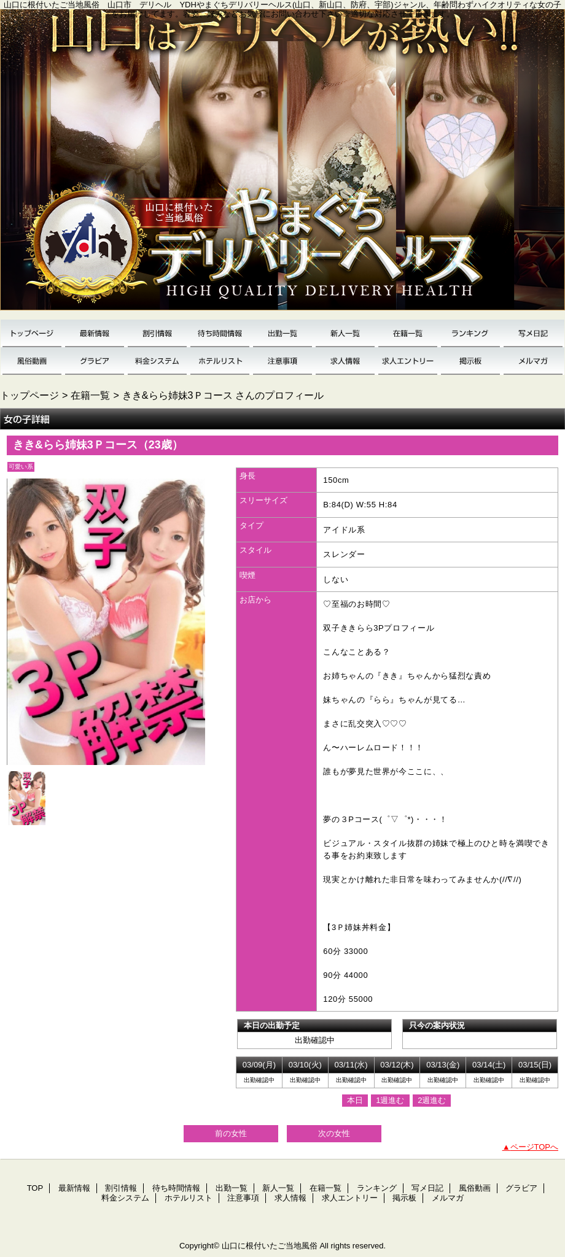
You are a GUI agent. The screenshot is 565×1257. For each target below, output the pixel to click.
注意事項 (282, 361)
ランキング (470, 333)
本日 (355, 1100)
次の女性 (334, 1133)
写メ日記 (533, 333)
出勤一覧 (282, 333)
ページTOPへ (534, 1146)
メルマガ (533, 361)
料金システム (157, 361)
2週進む (432, 1100)
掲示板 (470, 361)
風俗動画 (32, 361)
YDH (282, 164)
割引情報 (157, 333)
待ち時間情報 (220, 333)
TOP (32, 333)
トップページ (29, 395)
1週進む (390, 1100)
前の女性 (231, 1133)
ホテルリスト (220, 361)
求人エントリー (407, 361)
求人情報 (345, 361)
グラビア (94, 361)
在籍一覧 (407, 333)
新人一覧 (345, 333)
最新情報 (94, 333)
